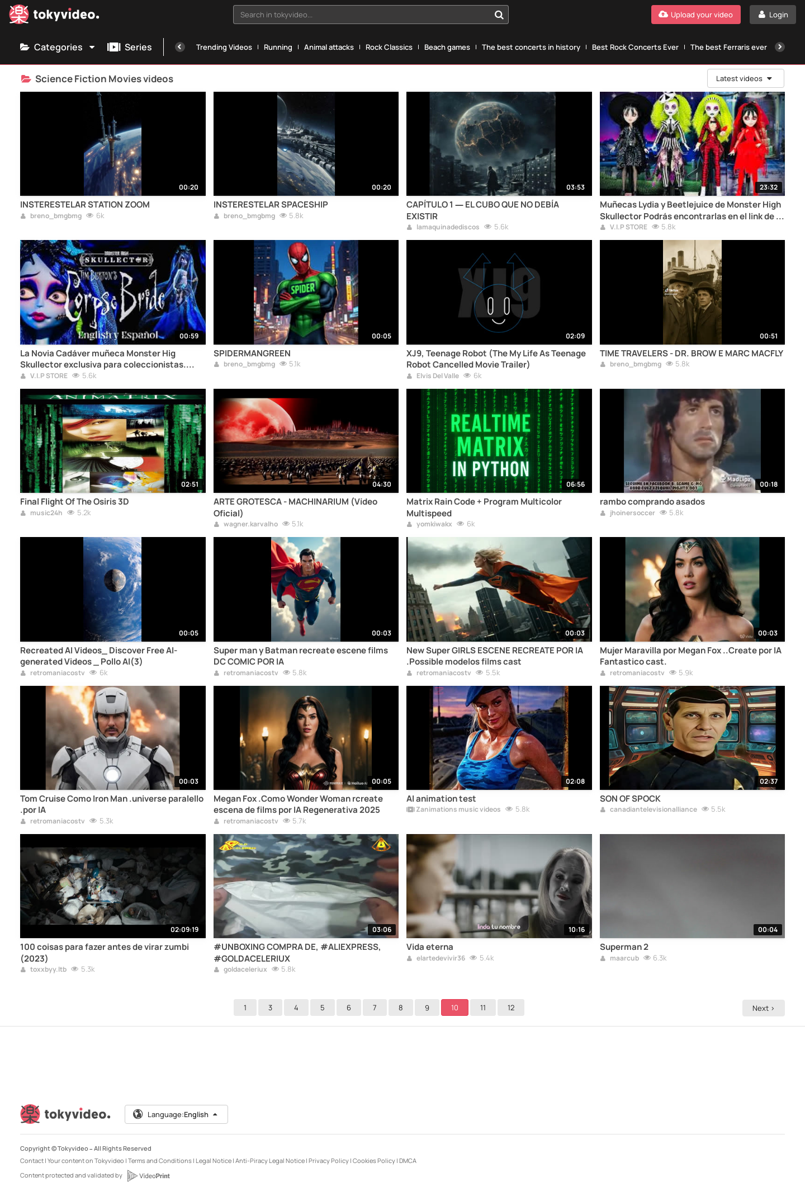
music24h (41, 513)
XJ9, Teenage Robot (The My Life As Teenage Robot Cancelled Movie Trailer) (496, 359)
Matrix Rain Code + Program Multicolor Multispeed (484, 507)
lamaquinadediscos (443, 228)
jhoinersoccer (627, 513)
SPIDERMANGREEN (252, 353)
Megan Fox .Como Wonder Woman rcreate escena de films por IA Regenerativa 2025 (298, 804)
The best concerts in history (531, 47)
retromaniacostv (52, 673)
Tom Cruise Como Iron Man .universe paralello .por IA (111, 804)
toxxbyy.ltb (43, 970)
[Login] (773, 14)
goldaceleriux (240, 970)
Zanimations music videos (453, 810)
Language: (176, 1114)
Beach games (447, 47)
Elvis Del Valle (432, 376)
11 (484, 1007)
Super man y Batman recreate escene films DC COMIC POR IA (301, 656)
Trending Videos (224, 47)
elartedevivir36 (435, 959)
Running (278, 47)
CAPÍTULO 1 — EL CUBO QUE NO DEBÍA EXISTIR (482, 210)
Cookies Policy (374, 1160)
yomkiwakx (429, 525)
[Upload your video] (696, 14)
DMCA (407, 1160)
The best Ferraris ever (728, 47)
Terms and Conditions (160, 1160)
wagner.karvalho (246, 525)
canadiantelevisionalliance (648, 810)
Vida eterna (429, 947)
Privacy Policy (329, 1160)
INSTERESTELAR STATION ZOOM (85, 204)
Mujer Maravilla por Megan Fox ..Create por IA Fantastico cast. (691, 656)
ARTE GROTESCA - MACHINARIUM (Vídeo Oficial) (295, 507)
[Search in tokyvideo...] (499, 14)
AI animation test (441, 798)
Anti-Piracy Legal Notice (270, 1160)
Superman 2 (624, 947)
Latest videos (745, 78)
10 (456, 1007)
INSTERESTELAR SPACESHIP (271, 204)
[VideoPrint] (148, 1176)
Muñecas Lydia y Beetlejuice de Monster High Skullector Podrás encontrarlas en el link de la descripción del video (691, 210)
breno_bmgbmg (51, 216)
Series (129, 47)
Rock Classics (389, 47)
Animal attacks (329, 47)
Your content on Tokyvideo (86, 1160)
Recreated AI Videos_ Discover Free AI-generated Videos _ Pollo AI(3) (98, 656)
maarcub (619, 959)
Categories (58, 47)
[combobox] (371, 14)
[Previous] (180, 47)
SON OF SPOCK (630, 798)
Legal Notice (213, 1160)
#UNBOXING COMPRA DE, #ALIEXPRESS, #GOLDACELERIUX (297, 952)
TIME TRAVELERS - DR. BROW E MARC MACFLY (691, 353)
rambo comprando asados (652, 501)
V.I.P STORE (623, 228)
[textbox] (361, 14)
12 (512, 1007)
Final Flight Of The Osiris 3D (74, 501)
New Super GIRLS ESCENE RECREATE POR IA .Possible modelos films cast (494, 656)
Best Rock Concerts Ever (635, 47)
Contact (32, 1160)
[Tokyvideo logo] (54, 16)
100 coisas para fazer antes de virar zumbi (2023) (104, 952)
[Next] (780, 47)
